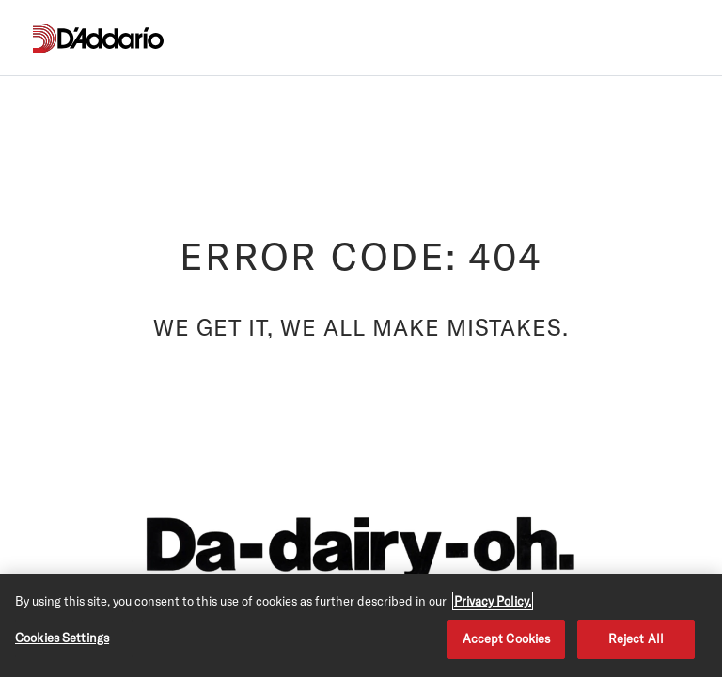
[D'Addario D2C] (110, 38)
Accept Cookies (507, 638)
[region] (361, 625)
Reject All (636, 638)
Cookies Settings (62, 637)
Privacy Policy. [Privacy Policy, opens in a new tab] (492, 600)
